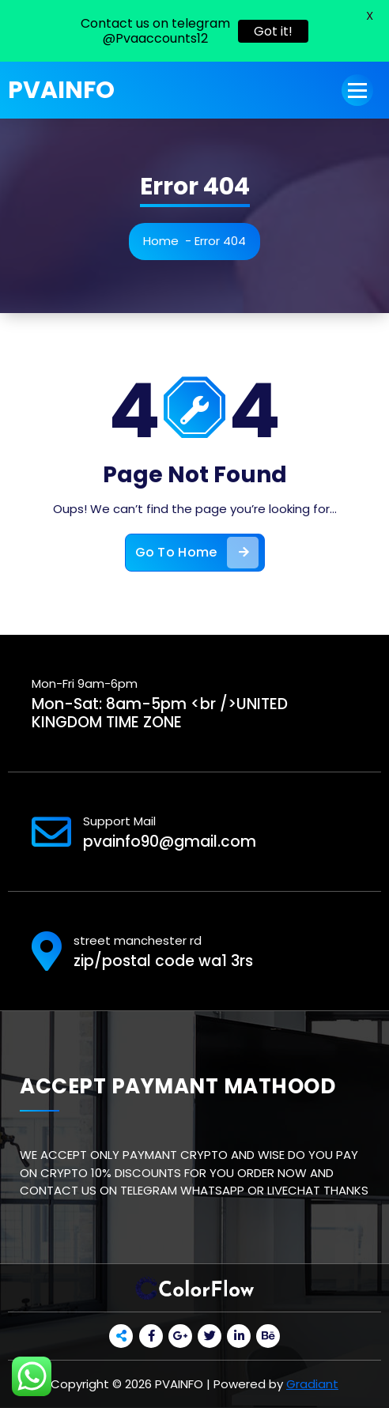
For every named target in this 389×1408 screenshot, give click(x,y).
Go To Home (197, 552)
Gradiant (312, 1384)
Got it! (273, 31)
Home (161, 240)
